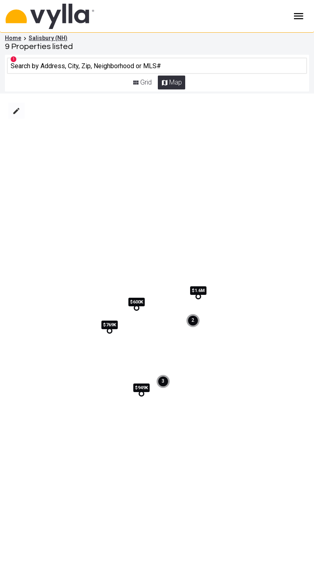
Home (13, 38)
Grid (146, 82)
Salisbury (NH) (48, 38)
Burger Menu (298, 16)
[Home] (62, 16)
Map (175, 82)
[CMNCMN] (157, 65)
